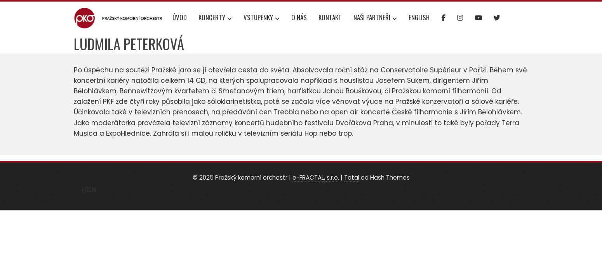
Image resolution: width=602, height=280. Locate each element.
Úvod (179, 17)
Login (89, 189)
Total (351, 177)
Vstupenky (262, 18)
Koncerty (215, 18)
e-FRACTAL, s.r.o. (315, 177)
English (419, 17)
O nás (299, 17)
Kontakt (330, 17)
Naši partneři (375, 18)
